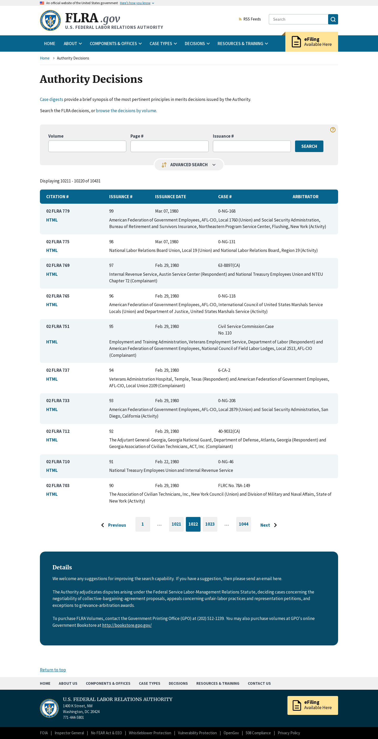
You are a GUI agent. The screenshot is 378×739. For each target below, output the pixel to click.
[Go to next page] (270, 525)
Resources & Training (217, 683)
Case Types (149, 683)
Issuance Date (170, 196)
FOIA (44, 732)
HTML (52, 220)
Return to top (53, 670)
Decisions (178, 683)
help (333, 130)
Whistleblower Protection (150, 732)
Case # (225, 196)
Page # (137, 136)
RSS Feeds (249, 19)
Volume (56, 136)
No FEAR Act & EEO (106, 732)
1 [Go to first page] (145, 526)
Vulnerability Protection (197, 732)
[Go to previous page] (112, 525)
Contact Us (259, 683)
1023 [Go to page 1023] (211, 525)
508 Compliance (258, 732)
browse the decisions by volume (126, 111)
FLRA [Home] (92, 18)
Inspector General (69, 732)
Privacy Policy (289, 732)
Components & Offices (108, 683)
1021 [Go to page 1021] (178, 525)
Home (49, 43)
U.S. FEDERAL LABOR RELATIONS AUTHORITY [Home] (107, 699)
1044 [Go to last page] (245, 526)
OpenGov (231, 732)
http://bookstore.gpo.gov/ (127, 625)
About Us (68, 683)
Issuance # (223, 136)
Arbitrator (305, 196)
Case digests (51, 99)
